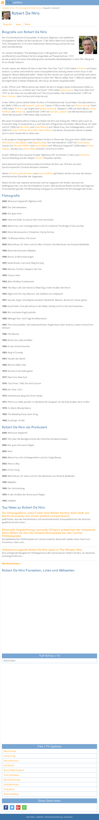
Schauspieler (24, 8)
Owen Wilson (41, 127)
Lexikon (15, 2)
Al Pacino (81, 68)
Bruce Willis (29, 148)
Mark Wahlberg (11, 794)
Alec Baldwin (21, 142)
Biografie (7, 24)
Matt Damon (8, 142)
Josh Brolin (9, 765)
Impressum (68, 817)
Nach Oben (30, 817)
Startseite (5, 8)
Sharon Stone (82, 105)
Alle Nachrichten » (11, 563)
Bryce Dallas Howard (14, 770)
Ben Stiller (25, 127)
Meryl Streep (10, 751)
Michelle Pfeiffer (22, 145)
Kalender (39, 817)
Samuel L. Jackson (34, 105)
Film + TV (14, 8)
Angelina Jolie (38, 142)
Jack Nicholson (26, 173)
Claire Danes (83, 142)
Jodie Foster (66, 90)
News (18, 24)
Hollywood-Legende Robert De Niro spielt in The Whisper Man (42, 549)
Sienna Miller (40, 145)
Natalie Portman (47, 108)
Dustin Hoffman (19, 130)
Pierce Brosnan (11, 760)
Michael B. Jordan (12, 779)
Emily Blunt (9, 789)
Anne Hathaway (11, 775)
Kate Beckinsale (11, 784)
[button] (6, 807)
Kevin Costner (8, 96)
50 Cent (39, 158)
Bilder (28, 24)
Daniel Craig (9, 756)
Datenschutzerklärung (53, 817)
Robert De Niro (36, 8)
